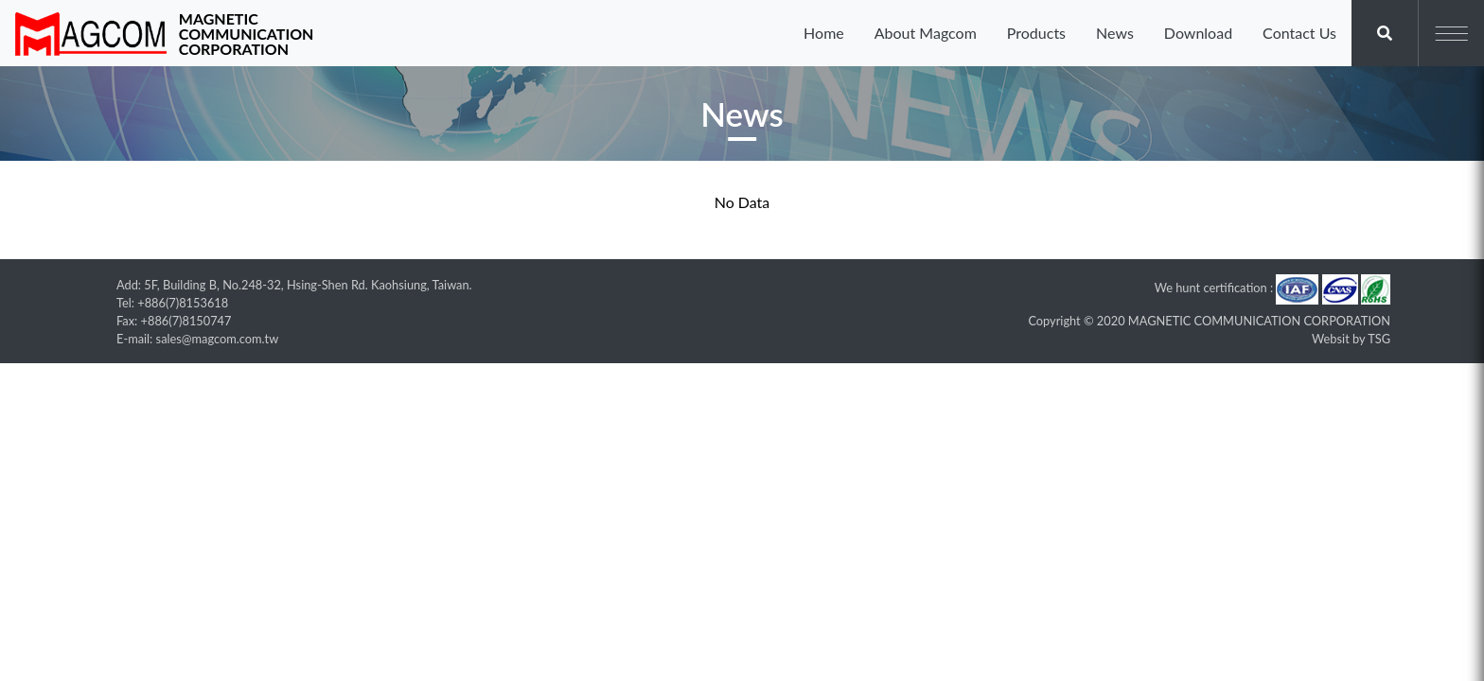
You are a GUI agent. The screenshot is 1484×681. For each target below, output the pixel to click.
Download (1198, 33)
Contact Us (1299, 33)
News (1115, 33)
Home (824, 33)
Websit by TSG (1351, 338)
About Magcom (925, 33)
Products (1036, 33)
